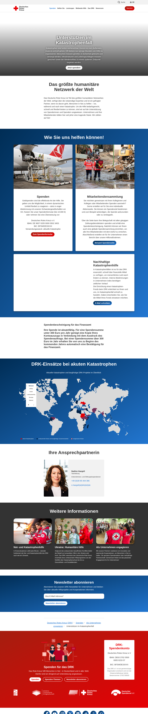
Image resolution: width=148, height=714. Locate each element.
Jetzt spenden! (74, 68)
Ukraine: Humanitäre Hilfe (69, 547)
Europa (31, 397)
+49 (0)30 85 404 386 (80, 481)
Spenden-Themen (53, 680)
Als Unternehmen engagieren (112, 547)
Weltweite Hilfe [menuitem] (81, 8)
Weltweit (31, 386)
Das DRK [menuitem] (91, 8)
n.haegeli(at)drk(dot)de (80, 485)
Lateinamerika (31, 394)
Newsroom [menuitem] (100, 8)
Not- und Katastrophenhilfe (29, 547)
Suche (121, 2)
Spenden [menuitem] (52, 8)
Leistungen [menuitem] (70, 8)
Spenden (130, 8)
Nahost (31, 400)
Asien (31, 391)
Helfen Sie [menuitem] (61, 8)
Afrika (31, 389)
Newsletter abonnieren (77, 680)
